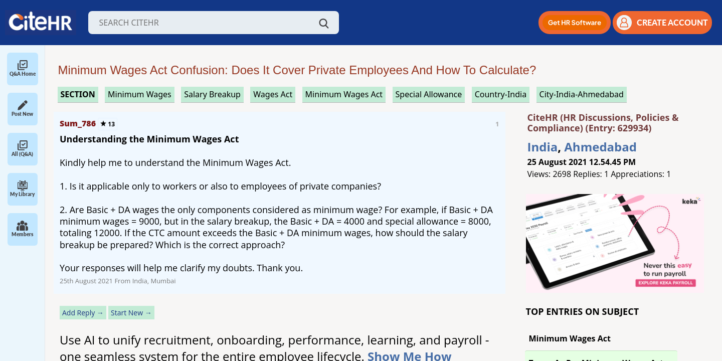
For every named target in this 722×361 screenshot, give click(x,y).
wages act (272, 94)
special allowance (429, 94)
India (542, 146)
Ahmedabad (600, 146)
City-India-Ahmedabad (581, 94)
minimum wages (139, 94)
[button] (574, 22)
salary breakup (212, 94)
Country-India (501, 94)
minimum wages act (344, 94)
